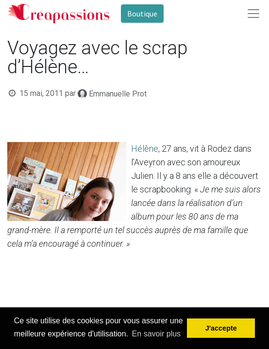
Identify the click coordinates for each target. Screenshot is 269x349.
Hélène (144, 148)
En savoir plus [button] (156, 334)
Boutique (142, 13)
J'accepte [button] (221, 328)
